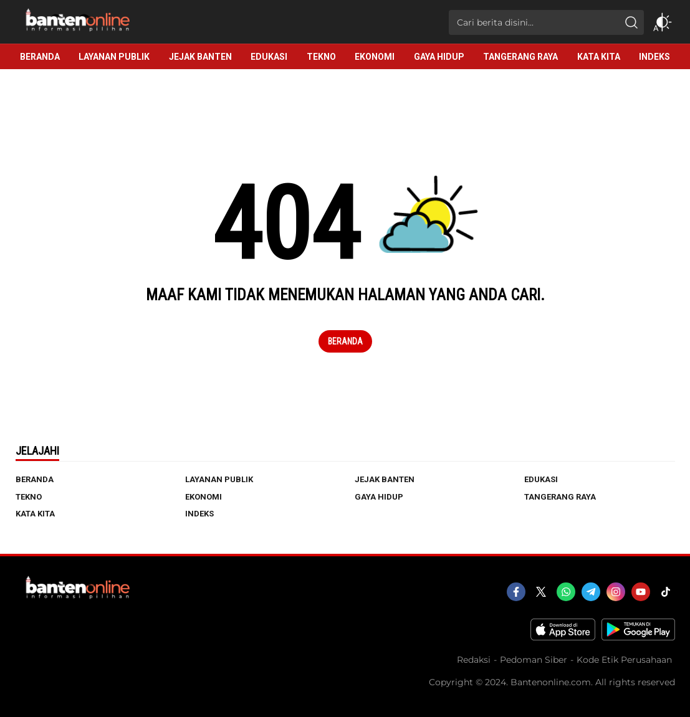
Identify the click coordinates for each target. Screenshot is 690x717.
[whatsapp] (566, 591)
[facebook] (516, 591)
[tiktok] (665, 591)
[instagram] (615, 591)
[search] (631, 22)
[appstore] (562, 637)
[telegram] (591, 591)
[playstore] (638, 637)
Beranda (345, 341)
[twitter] (541, 591)
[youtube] (640, 591)
